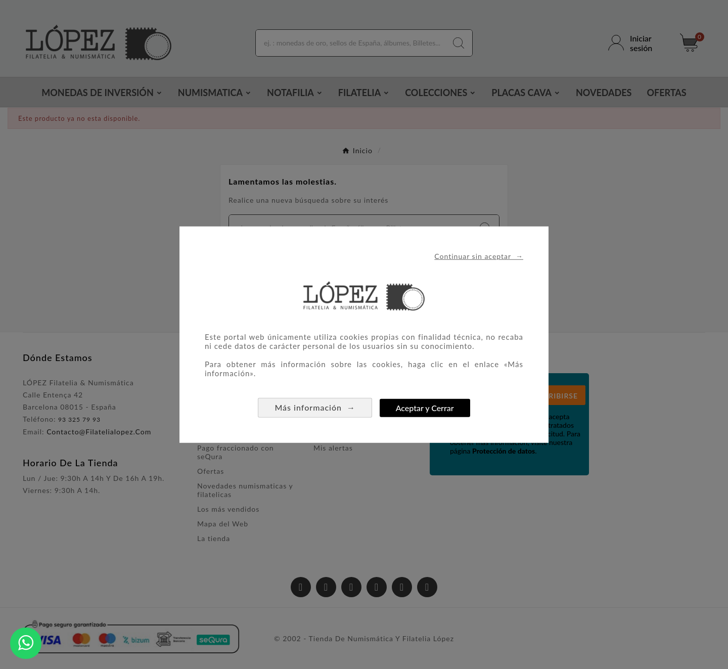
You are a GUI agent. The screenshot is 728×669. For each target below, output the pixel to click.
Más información (315, 407)
